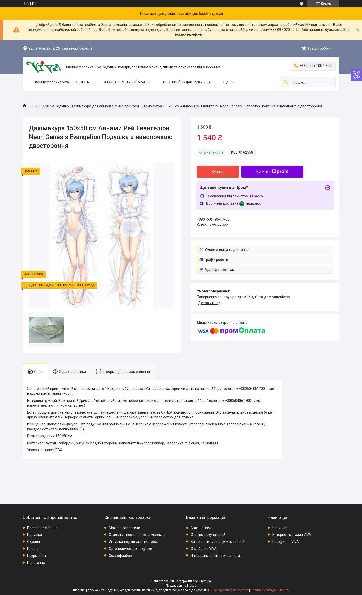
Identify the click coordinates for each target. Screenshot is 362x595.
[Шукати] (286, 82)
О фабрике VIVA (204, 549)
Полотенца (36, 563)
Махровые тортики (124, 528)
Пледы (32, 549)
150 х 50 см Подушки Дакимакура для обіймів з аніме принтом (87, 106)
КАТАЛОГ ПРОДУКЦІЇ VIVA (124, 82)
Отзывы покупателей (208, 535)
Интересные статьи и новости (215, 555)
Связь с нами (201, 528)
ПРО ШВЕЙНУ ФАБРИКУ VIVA (187, 82)
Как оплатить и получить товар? (217, 542)
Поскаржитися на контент (229, 590)
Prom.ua (205, 581)
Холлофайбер (120, 555)
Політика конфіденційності (270, 590)
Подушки (34, 535)
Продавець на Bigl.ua (181, 585)
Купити (218, 172)
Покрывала (36, 555)
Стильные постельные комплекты (137, 535)
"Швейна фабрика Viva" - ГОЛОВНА (60, 82)
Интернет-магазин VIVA (291, 535)
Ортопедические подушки (130, 549)
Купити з (272, 171)
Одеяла (33, 542)
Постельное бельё (42, 528)
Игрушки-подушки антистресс (133, 542)
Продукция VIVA (285, 542)
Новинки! (279, 528)
